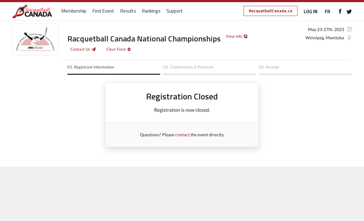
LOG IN (310, 11)
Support (174, 11)
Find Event (103, 11)
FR (327, 11)
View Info (234, 36)
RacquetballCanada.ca (270, 11)
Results (128, 11)
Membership (73, 11)
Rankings (151, 11)
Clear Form (116, 49)
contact (182, 134)
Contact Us (80, 49)
